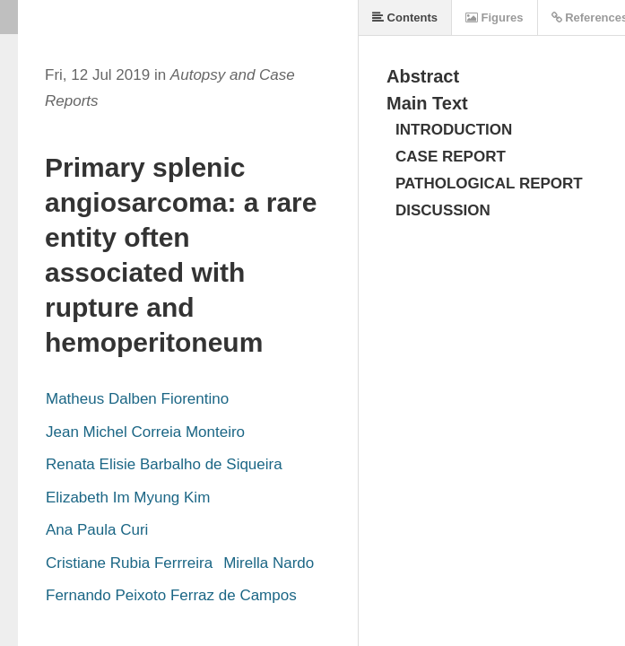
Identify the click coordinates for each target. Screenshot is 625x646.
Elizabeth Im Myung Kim (128, 497)
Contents (405, 17)
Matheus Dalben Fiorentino (137, 398)
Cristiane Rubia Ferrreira (129, 563)
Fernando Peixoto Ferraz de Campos (171, 595)
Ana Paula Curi (97, 529)
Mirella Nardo (268, 563)
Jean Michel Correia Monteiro (145, 432)
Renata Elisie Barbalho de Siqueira (164, 464)
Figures (494, 17)
